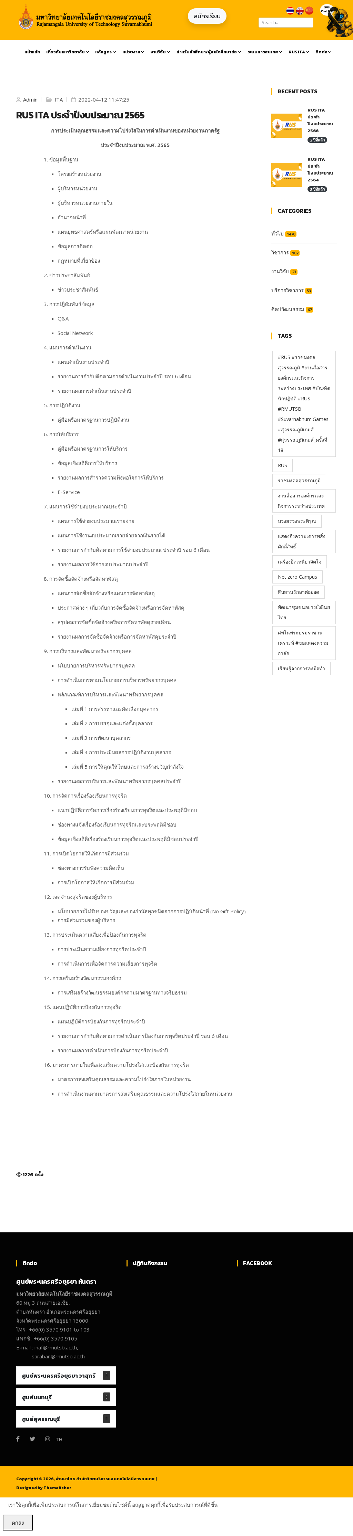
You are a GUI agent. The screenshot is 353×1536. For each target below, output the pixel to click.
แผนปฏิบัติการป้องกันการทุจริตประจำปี (101, 1021)
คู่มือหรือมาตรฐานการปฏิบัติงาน (93, 419)
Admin (30, 99)
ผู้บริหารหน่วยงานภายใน (85, 202)
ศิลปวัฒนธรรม (292, 309)
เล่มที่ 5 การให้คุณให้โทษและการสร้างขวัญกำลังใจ (127, 766)
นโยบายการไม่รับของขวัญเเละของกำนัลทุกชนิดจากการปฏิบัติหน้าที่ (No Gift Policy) (152, 911)
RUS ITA (299, 52)
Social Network (75, 332)
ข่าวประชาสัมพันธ (78, 289)
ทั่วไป (283, 233)
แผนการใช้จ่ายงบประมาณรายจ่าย (96, 520)
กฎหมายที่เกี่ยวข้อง (79, 260)
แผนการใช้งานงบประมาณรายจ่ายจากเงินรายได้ (111, 535)
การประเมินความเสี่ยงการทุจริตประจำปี (102, 949)
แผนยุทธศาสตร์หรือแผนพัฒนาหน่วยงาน (103, 231)
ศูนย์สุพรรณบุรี (41, 1419)
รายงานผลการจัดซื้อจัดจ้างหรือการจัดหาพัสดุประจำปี (117, 636)
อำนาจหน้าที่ (72, 217)
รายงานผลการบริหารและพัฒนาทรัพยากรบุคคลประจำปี (120, 781)
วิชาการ (285, 252)
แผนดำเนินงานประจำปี (83, 361)
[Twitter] (32, 1439)
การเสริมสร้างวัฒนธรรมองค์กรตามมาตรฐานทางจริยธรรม (122, 992)
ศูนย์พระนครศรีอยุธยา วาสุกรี (58, 1375)
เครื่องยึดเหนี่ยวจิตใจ (299, 561)
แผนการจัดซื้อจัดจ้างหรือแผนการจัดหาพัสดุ (106, 593)
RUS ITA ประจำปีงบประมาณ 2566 (320, 120)
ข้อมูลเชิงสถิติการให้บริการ (87, 463)
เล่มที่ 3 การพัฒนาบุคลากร (101, 737)
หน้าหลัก (32, 52)
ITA (58, 99)
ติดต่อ (323, 52)
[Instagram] (47, 1439)
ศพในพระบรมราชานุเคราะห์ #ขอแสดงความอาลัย (303, 642)
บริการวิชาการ (291, 290)
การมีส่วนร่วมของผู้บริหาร (86, 920)
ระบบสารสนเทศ (265, 52)
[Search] (286, 23)
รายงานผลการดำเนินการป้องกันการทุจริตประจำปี (113, 1050)
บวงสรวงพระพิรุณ (297, 521)
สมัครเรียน (207, 16)
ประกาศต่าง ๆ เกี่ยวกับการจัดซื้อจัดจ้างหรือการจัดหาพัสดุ (121, 607)
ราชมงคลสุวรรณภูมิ (299, 480)
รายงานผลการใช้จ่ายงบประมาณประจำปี (103, 564)
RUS (282, 465)
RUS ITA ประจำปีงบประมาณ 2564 (320, 169)
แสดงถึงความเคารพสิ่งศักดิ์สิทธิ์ (301, 541)
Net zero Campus (297, 577)
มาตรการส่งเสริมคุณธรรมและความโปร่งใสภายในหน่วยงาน (124, 1079)
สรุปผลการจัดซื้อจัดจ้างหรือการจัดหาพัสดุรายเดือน (114, 622)
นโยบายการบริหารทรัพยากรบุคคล (96, 665)
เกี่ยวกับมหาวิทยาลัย (67, 52)
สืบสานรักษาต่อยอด (298, 592)
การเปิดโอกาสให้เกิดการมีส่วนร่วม (96, 882)
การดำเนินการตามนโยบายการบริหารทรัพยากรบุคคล (117, 679)
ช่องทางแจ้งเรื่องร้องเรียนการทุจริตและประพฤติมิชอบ (117, 824)
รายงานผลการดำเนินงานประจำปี (94, 390)
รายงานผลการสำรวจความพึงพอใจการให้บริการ (111, 477)
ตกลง (18, 1522)
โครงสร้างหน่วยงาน (79, 173)
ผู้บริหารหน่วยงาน (77, 188)
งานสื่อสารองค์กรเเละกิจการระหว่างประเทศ (301, 500)
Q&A (63, 318)
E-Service (69, 491)
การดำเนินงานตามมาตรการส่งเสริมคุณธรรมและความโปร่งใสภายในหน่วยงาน (145, 1093)
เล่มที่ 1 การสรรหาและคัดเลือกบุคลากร (114, 708)
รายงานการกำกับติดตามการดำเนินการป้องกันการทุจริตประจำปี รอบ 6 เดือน (143, 1035)
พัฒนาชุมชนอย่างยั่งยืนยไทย (304, 612)
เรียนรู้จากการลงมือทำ (301, 668)
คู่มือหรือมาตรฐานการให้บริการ (93, 448)
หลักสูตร (105, 52)
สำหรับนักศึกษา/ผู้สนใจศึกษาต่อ (208, 52)
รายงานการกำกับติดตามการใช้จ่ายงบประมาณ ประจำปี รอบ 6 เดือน (134, 549)
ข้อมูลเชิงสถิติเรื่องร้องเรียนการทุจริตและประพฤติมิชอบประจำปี (128, 838)
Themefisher (57, 1488)
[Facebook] (18, 1439)
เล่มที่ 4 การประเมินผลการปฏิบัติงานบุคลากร (121, 752)
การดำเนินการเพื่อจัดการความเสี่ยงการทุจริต (107, 963)
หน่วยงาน (133, 52)
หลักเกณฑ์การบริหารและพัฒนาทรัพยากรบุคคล (110, 694)
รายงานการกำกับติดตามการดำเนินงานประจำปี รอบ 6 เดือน (124, 376)
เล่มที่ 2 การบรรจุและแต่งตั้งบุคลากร (112, 723)
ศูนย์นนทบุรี (37, 1397)
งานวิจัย (160, 52)
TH (59, 1439)
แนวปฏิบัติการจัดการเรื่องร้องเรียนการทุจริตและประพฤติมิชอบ (127, 810)
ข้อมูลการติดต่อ (75, 246)
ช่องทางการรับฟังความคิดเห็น (91, 867)
